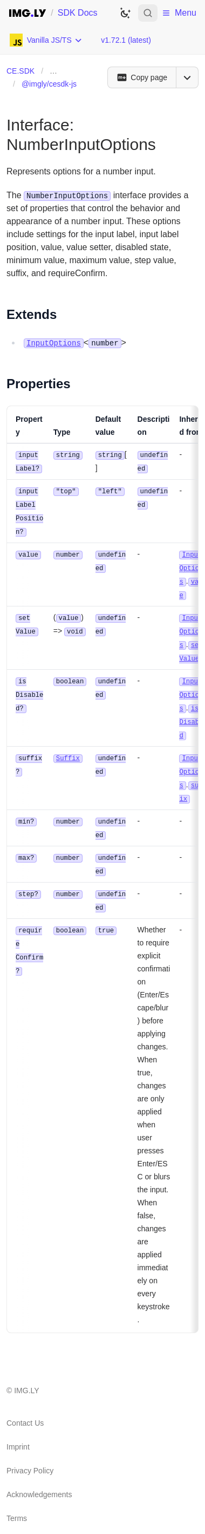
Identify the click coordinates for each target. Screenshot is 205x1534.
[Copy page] (141, 77)
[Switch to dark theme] (125, 13)
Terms (16, 1502)
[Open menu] (187, 77)
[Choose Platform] (46, 40)
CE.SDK (20, 71)
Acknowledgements (39, 1478)
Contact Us (25, 1407)
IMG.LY (26, 1374)
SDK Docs (78, 12)
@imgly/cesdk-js (49, 84)
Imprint (18, 1431)
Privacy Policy (29, 1455)
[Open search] (148, 13)
